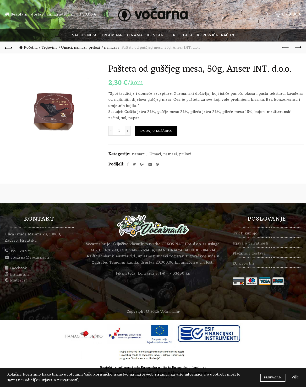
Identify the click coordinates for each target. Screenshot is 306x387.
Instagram (19, 274)
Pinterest (18, 280)
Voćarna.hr (170, 311)
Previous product (286, 47)
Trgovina (111, 35)
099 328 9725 (22, 251)
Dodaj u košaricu (156, 131)
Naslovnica (84, 35)
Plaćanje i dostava (249, 253)
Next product (298, 47)
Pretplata (181, 35)
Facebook (18, 268)
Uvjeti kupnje (245, 233)
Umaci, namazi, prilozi (80, 47)
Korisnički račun (215, 35)
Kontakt (156, 35)
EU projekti (243, 263)
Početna (31, 47)
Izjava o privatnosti (250, 243)
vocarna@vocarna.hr (30, 257)
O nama (135, 35)
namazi (110, 47)
